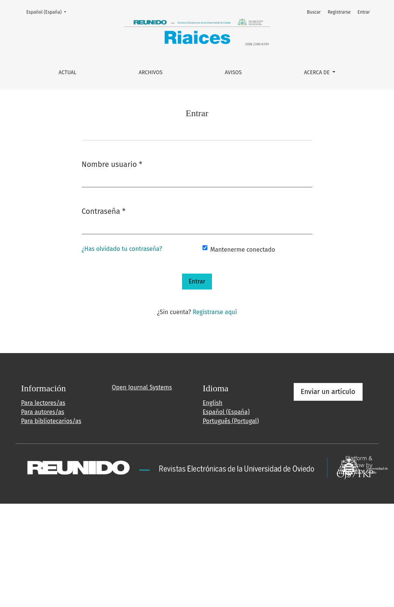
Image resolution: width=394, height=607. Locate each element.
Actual (67, 72)
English (213, 402)
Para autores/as (42, 412)
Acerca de (317, 72)
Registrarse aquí (215, 312)
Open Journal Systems (142, 387)
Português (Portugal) (231, 421)
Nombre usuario (112, 164)
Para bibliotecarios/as (51, 421)
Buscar (314, 12)
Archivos (150, 72)
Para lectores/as (43, 402)
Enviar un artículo (328, 392)
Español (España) (48, 11)
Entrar (363, 12)
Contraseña (104, 210)
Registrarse (339, 12)
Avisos (233, 72)
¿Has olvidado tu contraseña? (122, 248)
